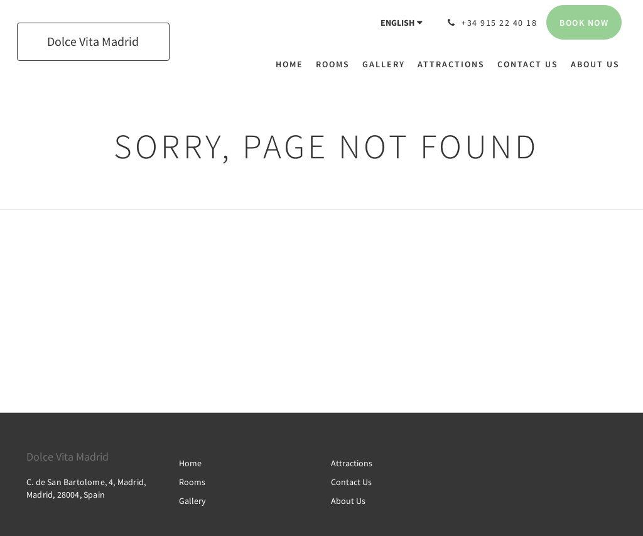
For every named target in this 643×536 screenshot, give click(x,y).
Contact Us (351, 482)
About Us (348, 500)
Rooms (192, 482)
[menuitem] (293, 64)
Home (190, 463)
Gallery (192, 500)
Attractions (351, 463)
